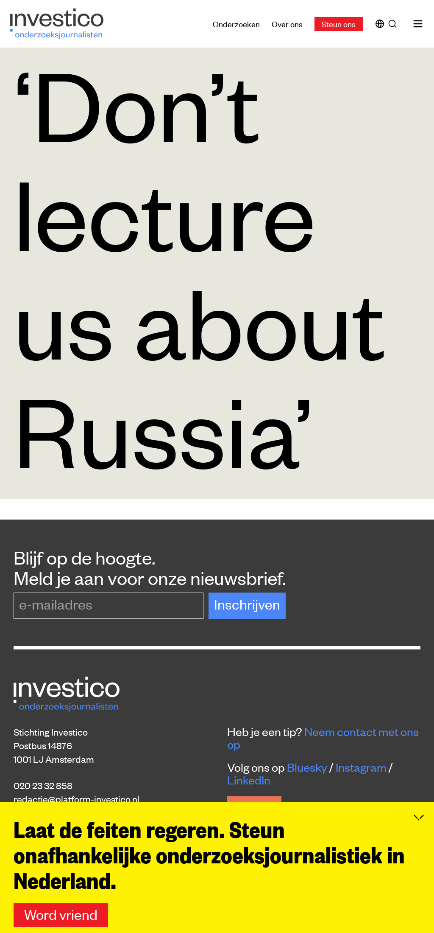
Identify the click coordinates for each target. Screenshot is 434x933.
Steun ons (339, 23)
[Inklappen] (419, 834)
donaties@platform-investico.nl (77, 812)
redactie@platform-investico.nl (76, 799)
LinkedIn (248, 780)
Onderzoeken (236, 23)
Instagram (361, 767)
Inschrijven (247, 604)
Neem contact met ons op (323, 737)
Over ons (287, 23)
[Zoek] (394, 23)
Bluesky (307, 767)
